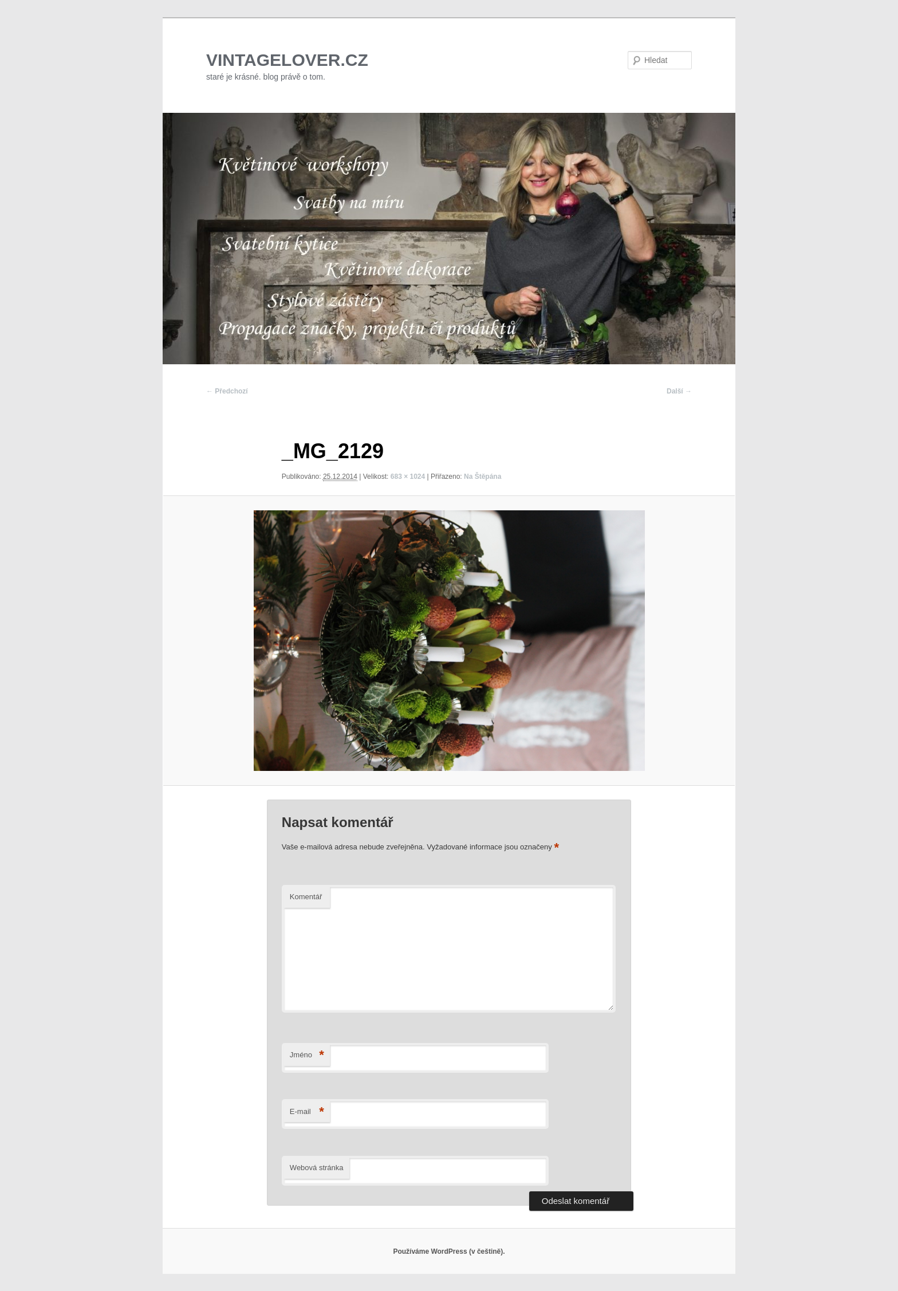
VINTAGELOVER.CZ (287, 59)
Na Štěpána (482, 477)
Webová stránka (317, 1167)
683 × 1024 (408, 477)
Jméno (307, 1055)
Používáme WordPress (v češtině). (449, 1251)
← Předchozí (227, 391)
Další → (679, 391)
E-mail (307, 1112)
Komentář (306, 896)
